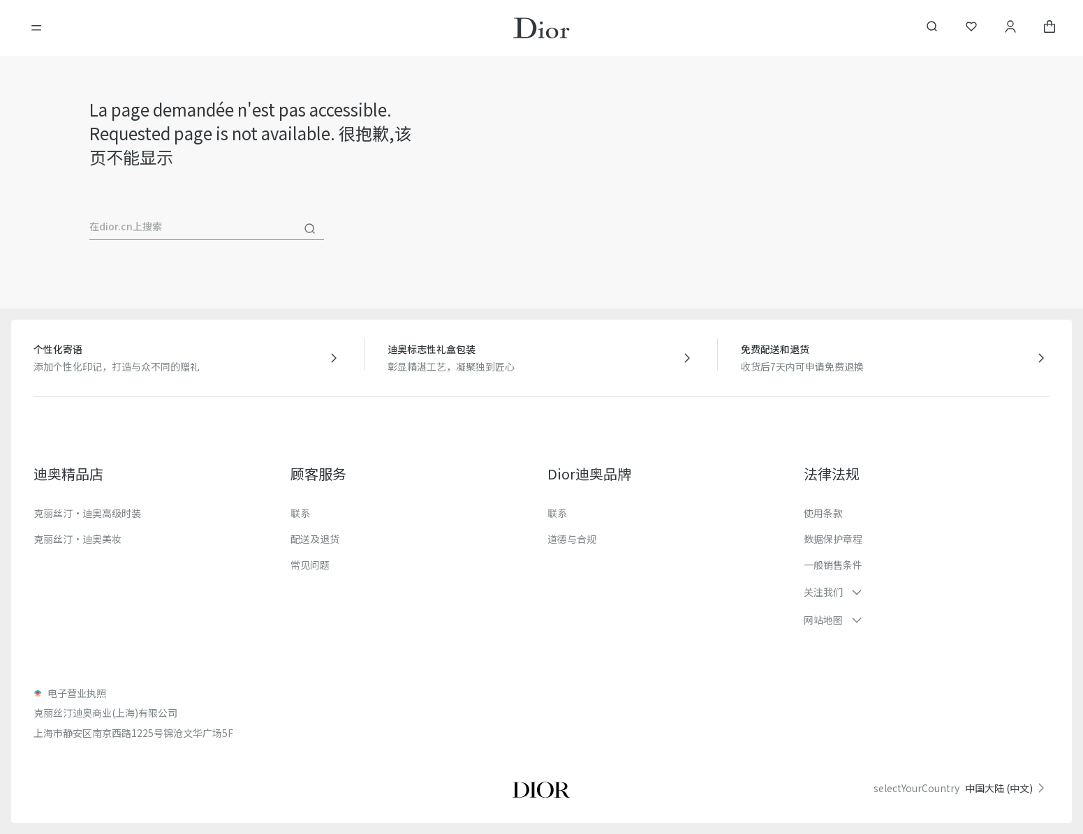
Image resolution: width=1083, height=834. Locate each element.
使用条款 (823, 513)
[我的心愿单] (971, 28)
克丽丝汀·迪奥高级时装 (87, 513)
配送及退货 (314, 539)
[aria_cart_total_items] (1049, 28)
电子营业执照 (76, 693)
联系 (300, 513)
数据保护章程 (833, 539)
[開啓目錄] (36, 28)
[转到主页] (541, 27)
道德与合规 (571, 539)
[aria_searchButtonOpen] (932, 28)
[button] (926, 591)
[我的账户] (1010, 28)
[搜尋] (310, 229)
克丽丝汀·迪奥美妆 (77, 539)
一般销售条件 (833, 565)
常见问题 (310, 565)
